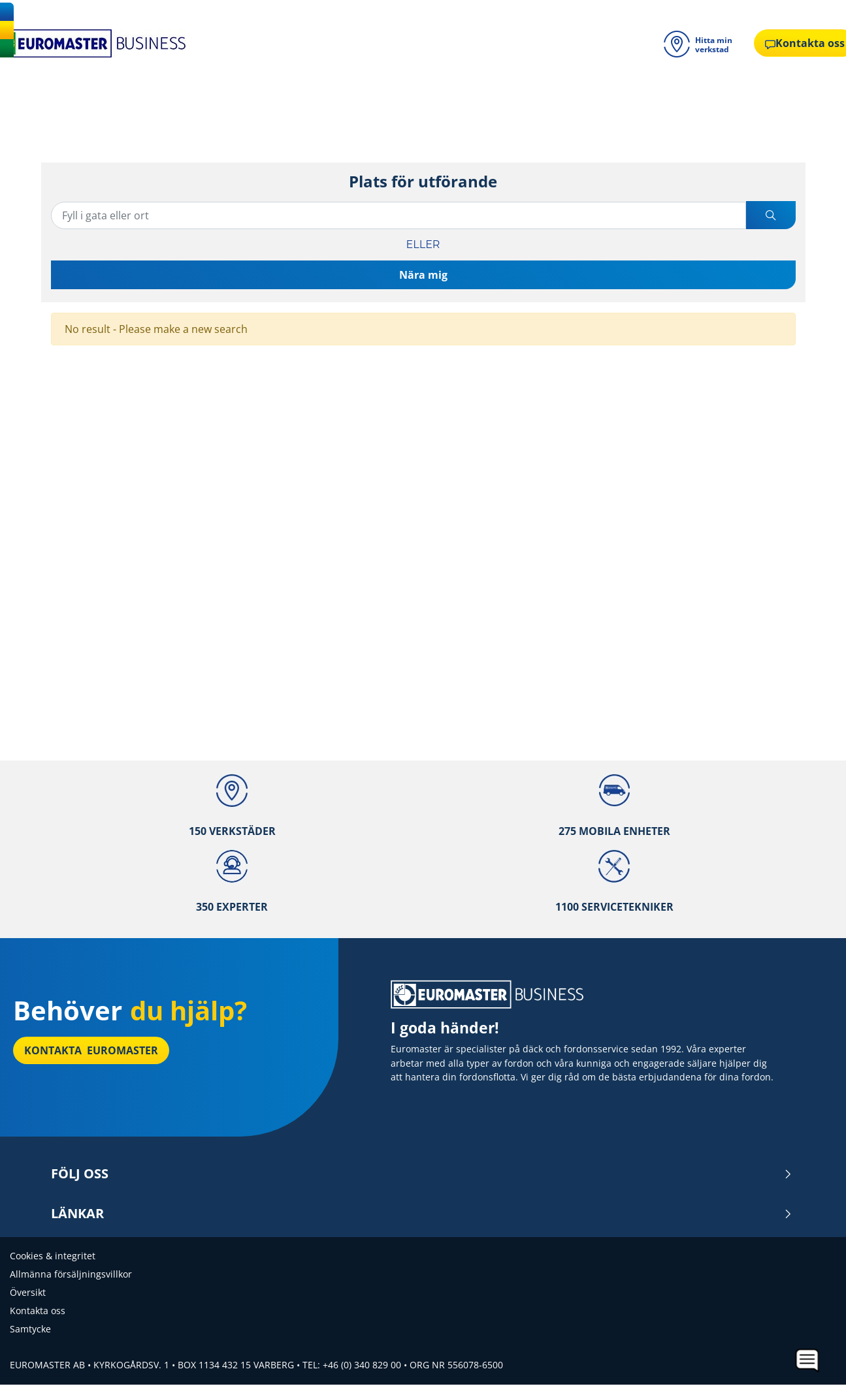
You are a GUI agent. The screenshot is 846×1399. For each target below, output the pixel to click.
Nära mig (423, 275)
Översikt (28, 1292)
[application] (807, 1360)
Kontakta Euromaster (91, 1050)
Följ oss (421, 1173)
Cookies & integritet (52, 1256)
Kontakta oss (37, 1310)
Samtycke (30, 1329)
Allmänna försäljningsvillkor (71, 1274)
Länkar (421, 1213)
